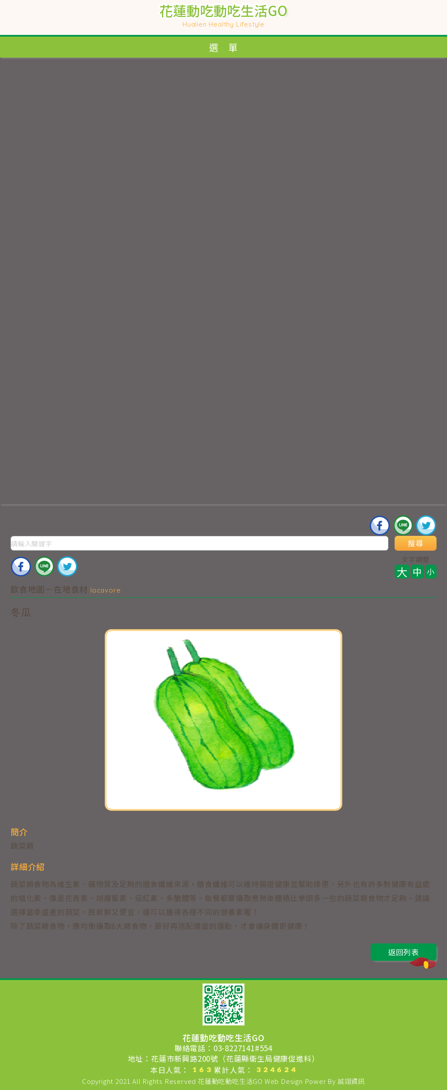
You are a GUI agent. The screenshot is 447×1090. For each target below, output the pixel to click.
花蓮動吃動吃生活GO (230, 1081)
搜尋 (415, 543)
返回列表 (412, 953)
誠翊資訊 (351, 1081)
